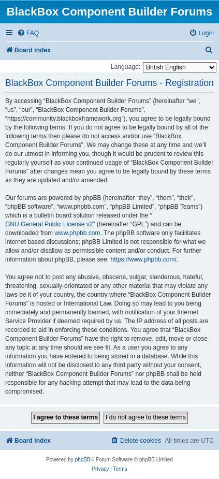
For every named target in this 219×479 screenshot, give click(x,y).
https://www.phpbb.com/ (143, 259)
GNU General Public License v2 (49, 224)
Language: (125, 66)
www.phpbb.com (77, 233)
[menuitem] (28, 33)
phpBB (83, 459)
